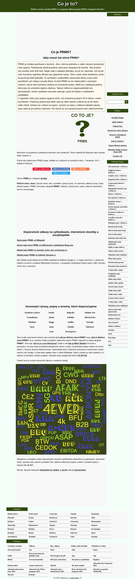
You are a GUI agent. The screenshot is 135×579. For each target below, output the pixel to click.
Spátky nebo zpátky (115, 283)
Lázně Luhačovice (36, 565)
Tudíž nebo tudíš (114, 290)
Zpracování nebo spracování (114, 310)
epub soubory (117, 122)
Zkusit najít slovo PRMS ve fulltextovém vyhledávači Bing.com (45, 245)
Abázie (51, 317)
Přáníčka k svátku (99, 546)
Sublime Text (90, 313)
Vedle (10, 556)
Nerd (51, 332)
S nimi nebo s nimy (115, 270)
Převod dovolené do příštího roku (36, 555)
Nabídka (70, 317)
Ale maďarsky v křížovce (118, 166)
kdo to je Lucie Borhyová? (45, 343)
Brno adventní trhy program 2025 (79, 570)
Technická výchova (32, 313)
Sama (95, 550)
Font (110, 334)
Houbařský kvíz (114, 315)
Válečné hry (117, 126)
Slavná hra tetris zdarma (117, 131)
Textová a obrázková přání (117, 136)
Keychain (112, 338)
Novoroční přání (14, 550)
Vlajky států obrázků (79, 546)
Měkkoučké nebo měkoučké (114, 243)
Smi (109, 345)
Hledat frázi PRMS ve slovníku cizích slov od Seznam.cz (42, 250)
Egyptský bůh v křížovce (117, 179)
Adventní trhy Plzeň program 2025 (37, 570)
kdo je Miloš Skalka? (77, 343)
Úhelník (70, 327)
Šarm (32, 327)
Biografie (70, 313)
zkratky (43, 178)
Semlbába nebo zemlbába (114, 275)
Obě (73, 550)
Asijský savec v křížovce (117, 176)
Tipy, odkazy (55, 546)
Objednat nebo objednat (117, 255)
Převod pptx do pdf (57, 556)
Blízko (10, 559)
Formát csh (117, 156)
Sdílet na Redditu (80, 169)
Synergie (89, 322)
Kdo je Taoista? (117, 141)
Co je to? (67, 3)
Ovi (109, 341)
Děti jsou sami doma (58, 559)
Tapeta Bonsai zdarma (117, 145)
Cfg (94, 556)
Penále (51, 313)
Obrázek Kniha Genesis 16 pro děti (117, 151)
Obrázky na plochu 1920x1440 (100, 570)
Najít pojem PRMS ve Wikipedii (31, 240)
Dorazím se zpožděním (80, 559)
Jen (30, 550)
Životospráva (70, 332)
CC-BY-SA (82, 356)
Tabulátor (32, 322)
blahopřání (45, 470)
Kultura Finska (114, 319)
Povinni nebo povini (116, 262)
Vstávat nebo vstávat (116, 298)
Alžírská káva (90, 317)
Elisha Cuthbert (114, 326)
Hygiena (96, 559)
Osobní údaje (74, 578)
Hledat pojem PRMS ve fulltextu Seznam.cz (36, 255)
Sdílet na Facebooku (61, 169)
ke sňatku (54, 470)
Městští (53, 565)
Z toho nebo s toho (115, 302)
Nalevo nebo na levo (116, 251)
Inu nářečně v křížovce (117, 198)
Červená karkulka (36, 559)
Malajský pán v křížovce (117, 223)
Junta (51, 327)
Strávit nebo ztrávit (115, 287)
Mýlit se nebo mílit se (116, 247)
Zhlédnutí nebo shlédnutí (118, 306)
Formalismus (32, 317)
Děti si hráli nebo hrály (117, 230)
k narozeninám (79, 470)
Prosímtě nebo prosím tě (117, 266)
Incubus (111, 330)
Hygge (51, 322)
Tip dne (11, 575)
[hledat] (115, 102)
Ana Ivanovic (113, 322)
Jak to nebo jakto (115, 234)
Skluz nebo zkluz (114, 279)
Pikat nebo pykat (114, 259)
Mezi (52, 550)
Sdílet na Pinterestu (41, 169)
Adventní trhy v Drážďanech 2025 (57, 570)
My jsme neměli (78, 565)
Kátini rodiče (13, 565)
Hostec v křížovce (115, 194)
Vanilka (71, 322)
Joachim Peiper (117, 118)
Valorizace (90, 327)
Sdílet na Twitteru (61, 173)
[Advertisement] (61, 31)
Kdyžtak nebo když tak (117, 238)
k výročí (63, 470)
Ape (73, 556)
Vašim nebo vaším (115, 294)
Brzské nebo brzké (115, 227)
